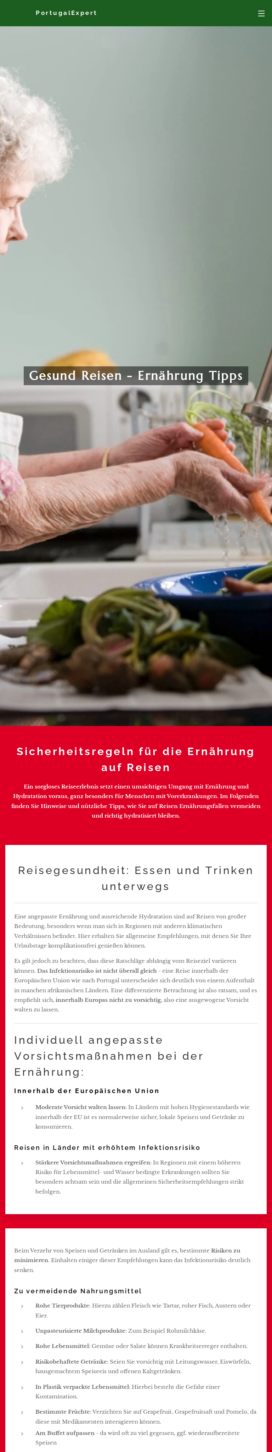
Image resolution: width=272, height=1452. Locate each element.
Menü (261, 13)
